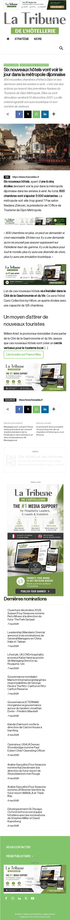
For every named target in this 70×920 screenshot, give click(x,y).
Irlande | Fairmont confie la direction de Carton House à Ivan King (24, 727)
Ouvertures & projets (34, 65)
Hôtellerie (11, 65)
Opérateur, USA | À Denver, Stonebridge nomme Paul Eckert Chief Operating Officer (26, 747)
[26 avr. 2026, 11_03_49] (35, 274)
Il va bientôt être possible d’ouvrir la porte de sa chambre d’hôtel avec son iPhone (50, 431)
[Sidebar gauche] (35, 377)
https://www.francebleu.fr (25, 177)
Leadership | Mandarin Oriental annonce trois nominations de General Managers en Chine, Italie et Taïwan (26, 637)
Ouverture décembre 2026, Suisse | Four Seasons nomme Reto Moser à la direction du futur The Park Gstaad (25, 615)
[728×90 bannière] (35, 879)
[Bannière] (35, 228)
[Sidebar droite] (35, 540)
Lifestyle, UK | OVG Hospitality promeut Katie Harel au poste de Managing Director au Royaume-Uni (25, 659)
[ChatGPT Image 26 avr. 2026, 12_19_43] (35, 9)
